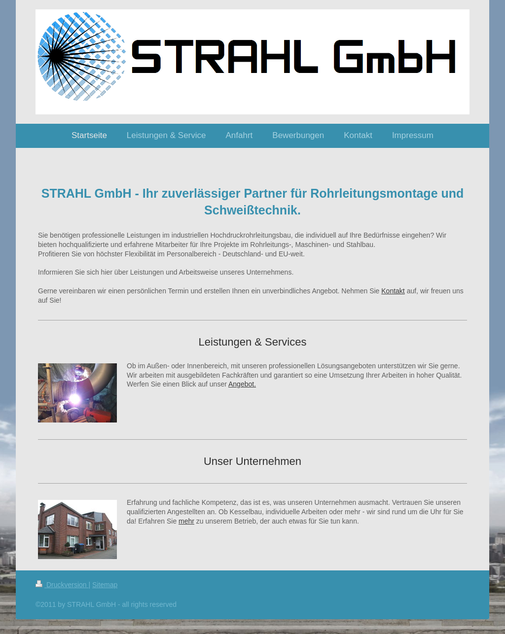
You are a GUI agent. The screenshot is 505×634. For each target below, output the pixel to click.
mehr (186, 521)
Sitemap (104, 585)
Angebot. (242, 384)
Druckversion (62, 585)
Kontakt (392, 291)
